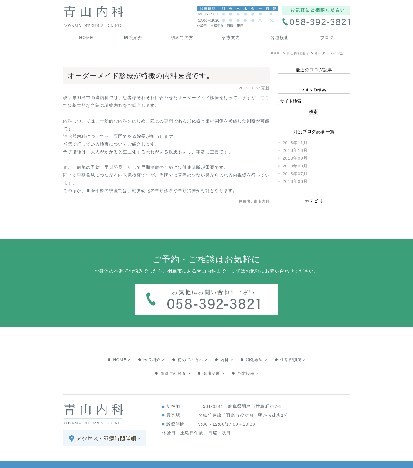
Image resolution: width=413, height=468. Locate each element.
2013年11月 (295, 142)
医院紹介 (133, 37)
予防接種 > (247, 361)
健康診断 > (213, 361)
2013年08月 (295, 165)
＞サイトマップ (79, 458)
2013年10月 (295, 150)
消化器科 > (256, 348)
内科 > (226, 348)
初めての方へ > (192, 348)
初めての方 (182, 37)
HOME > (121, 348)
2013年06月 (295, 181)
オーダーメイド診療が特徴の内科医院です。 (141, 75)
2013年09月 (295, 158)
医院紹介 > (154, 348)
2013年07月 (295, 173)
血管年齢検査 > (175, 361)
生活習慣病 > (293, 348)
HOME (86, 37)
